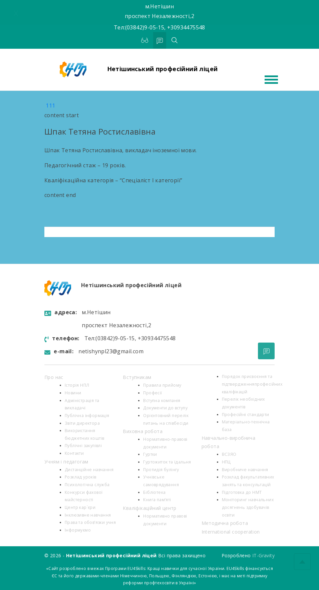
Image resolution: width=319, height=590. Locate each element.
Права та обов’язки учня (90, 522)
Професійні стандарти (245, 414)
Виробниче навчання (245, 469)
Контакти (74, 453)
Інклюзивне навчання (88, 515)
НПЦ (226, 462)
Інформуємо (78, 530)
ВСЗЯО (229, 454)
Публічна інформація (87, 415)
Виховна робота (143, 431)
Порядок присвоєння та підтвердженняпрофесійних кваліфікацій (252, 384)
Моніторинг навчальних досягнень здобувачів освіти (248, 507)
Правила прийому (162, 385)
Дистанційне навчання (89, 469)
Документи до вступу (165, 408)
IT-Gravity (263, 555)
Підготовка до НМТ (242, 492)
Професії (152, 393)
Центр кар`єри (80, 507)
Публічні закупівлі (83, 445)
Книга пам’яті (157, 500)
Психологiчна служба (87, 484)
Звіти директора (82, 423)
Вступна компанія (161, 400)
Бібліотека (154, 492)
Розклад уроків (80, 477)
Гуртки (150, 454)
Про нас (53, 377)
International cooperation (231, 532)
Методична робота (225, 523)
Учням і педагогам (66, 461)
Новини (73, 393)
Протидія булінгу (161, 469)
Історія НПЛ (77, 385)
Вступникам (137, 377)
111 (50, 105)
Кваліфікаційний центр (149, 508)
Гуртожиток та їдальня (167, 462)
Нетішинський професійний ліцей (162, 69)
